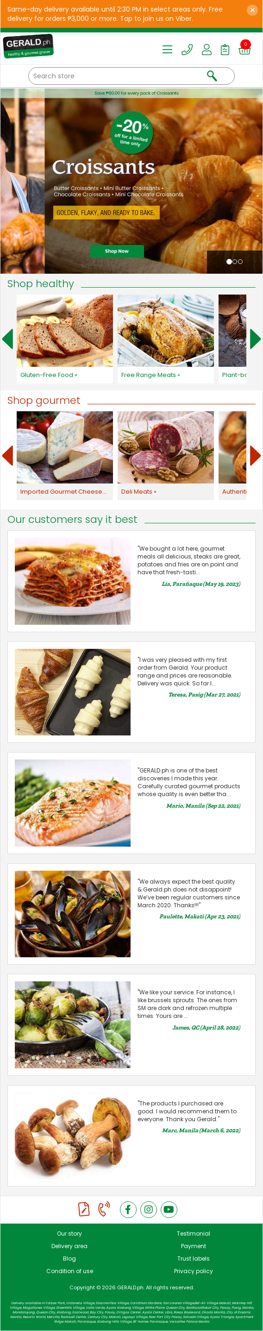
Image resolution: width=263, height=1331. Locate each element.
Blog (69, 1258)
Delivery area (69, 1246)
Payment (193, 1246)
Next (255, 339)
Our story (69, 1233)
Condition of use (69, 1271)
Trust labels (193, 1258)
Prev (7, 339)
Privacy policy (193, 1271)
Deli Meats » (139, 491)
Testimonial (193, 1233)
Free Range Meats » (150, 374)
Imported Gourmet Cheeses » (65, 491)
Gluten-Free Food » (48, 374)
